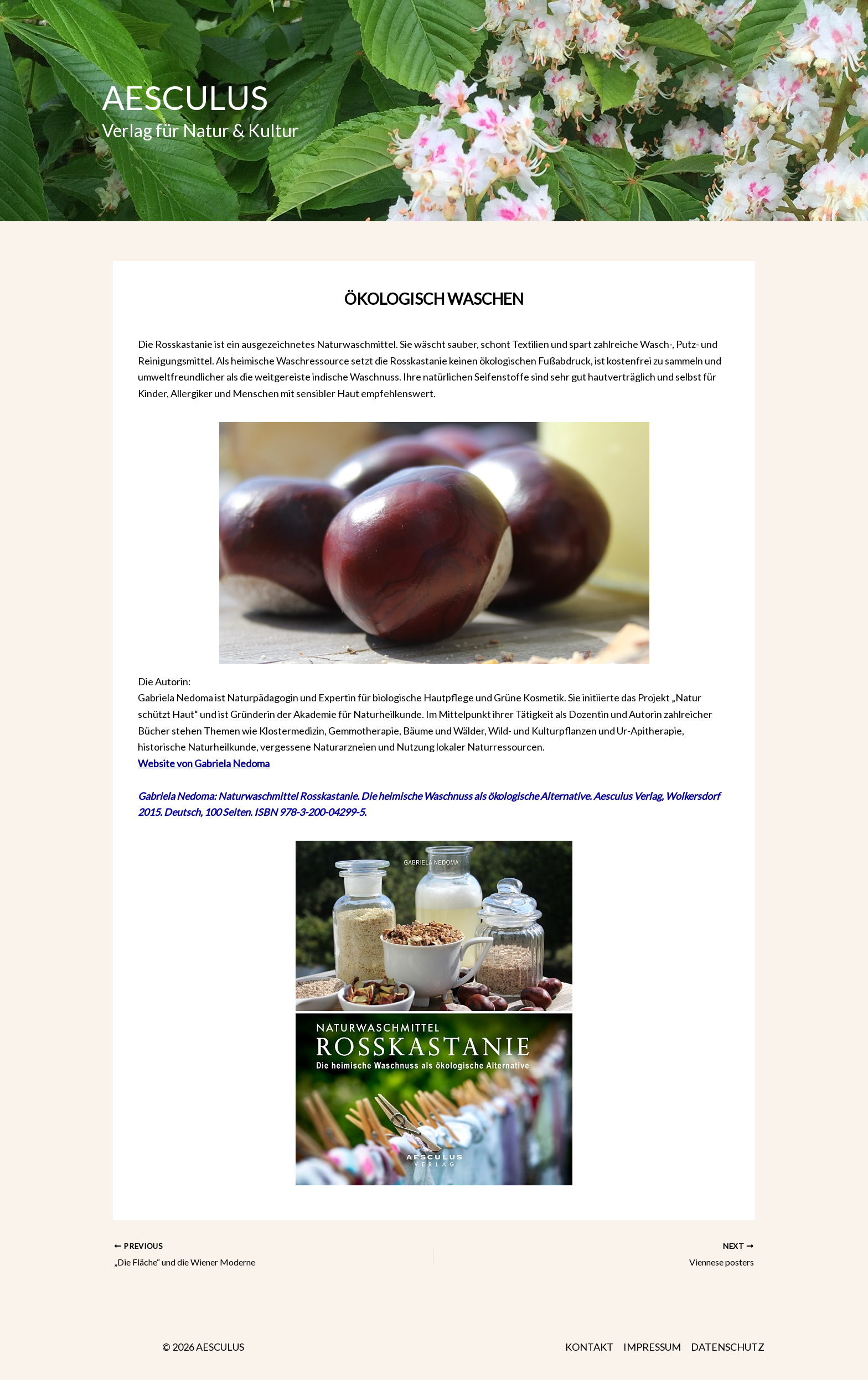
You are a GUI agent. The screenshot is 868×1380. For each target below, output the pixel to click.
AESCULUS (185, 97)
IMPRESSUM (652, 1347)
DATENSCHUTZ (727, 1347)
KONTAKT (589, 1347)
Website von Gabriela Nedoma (204, 763)
